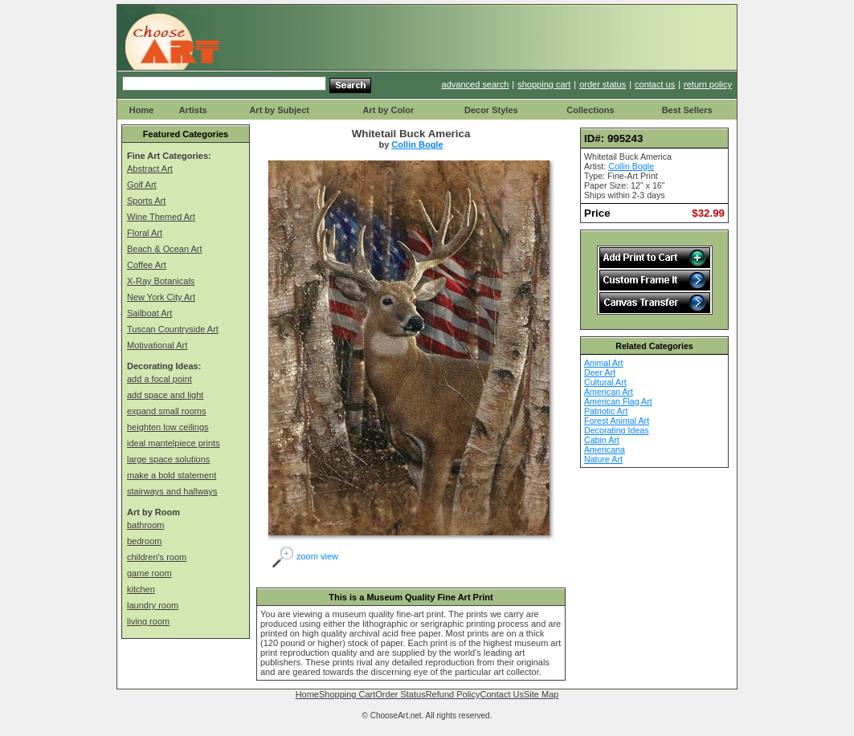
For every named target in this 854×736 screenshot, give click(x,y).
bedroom (144, 541)
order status (602, 84)
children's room (156, 557)
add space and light (165, 395)
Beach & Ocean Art (164, 249)
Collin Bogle (417, 144)
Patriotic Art (605, 411)
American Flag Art (618, 401)
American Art (608, 391)
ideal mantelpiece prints (173, 443)
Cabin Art (601, 440)
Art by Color (389, 110)
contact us (655, 84)
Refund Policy (453, 694)
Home (141, 110)
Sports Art (146, 200)
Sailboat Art (149, 313)
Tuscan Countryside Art (173, 329)
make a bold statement (171, 475)
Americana (604, 449)
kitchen (141, 589)
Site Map (541, 694)
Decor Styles (491, 110)
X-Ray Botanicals (160, 281)
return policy (708, 84)
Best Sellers (687, 110)
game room (149, 573)
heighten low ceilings (168, 427)
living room (148, 621)
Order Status (400, 694)
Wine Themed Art (161, 217)
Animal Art (603, 363)
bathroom (145, 525)
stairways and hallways (172, 491)
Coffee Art (146, 265)
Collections (590, 110)
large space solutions (168, 459)
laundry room (152, 605)
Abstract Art (150, 168)
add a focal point (159, 379)
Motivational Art (157, 345)
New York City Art (161, 297)
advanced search (475, 84)
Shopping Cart (347, 694)
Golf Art (142, 184)
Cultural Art (605, 382)
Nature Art (603, 459)
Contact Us (502, 694)
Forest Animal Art (616, 420)
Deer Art (599, 372)
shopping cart (543, 84)
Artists (193, 110)
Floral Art (144, 233)
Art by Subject (279, 110)
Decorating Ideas (616, 430)
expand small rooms (166, 411)
